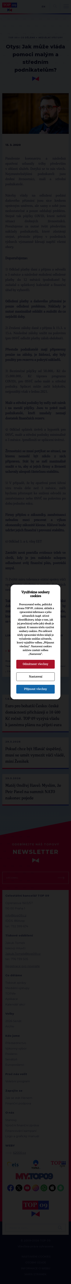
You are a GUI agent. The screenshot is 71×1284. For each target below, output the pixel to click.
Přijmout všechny (35, 689)
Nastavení (35, 676)
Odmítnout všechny (35, 664)
